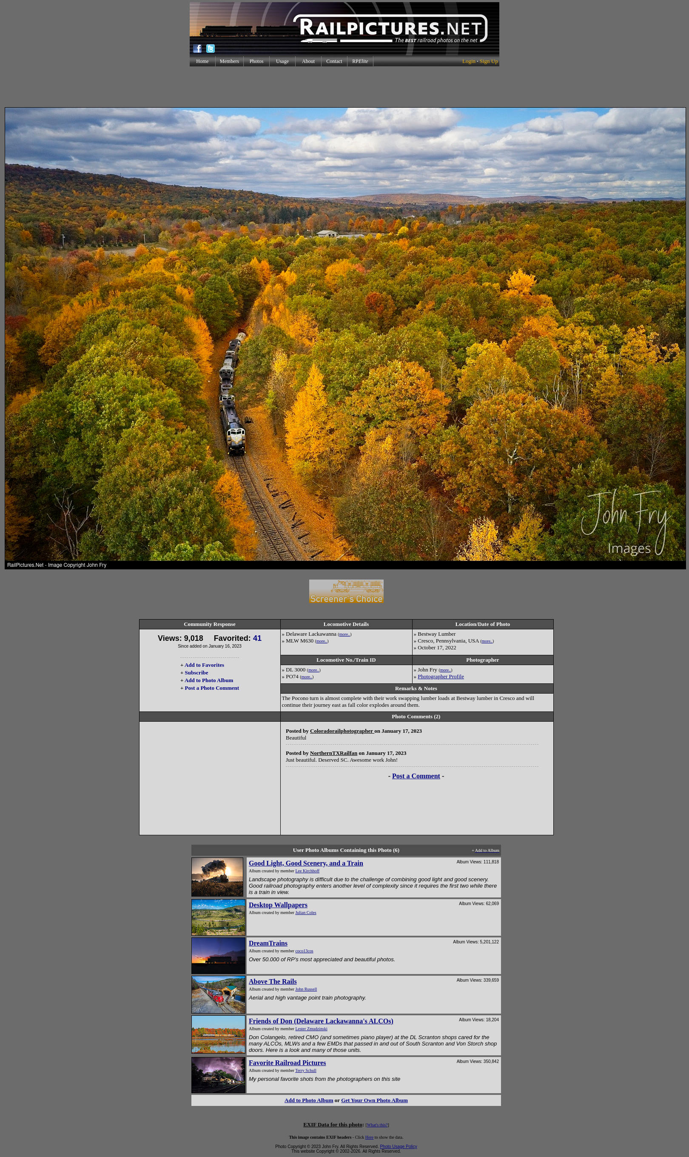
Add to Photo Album (209, 680)
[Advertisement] (344, 87)
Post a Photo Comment (212, 688)
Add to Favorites (204, 665)
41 (257, 638)
